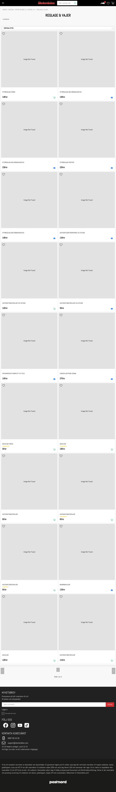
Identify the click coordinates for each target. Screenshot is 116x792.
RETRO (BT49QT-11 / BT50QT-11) (25, 10)
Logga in (4, 709)
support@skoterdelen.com (15, 743)
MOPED (5, 10)
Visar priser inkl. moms (8, 713)
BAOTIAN (11, 10)
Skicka (110, 704)
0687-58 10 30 (10, 738)
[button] (58, 28)
